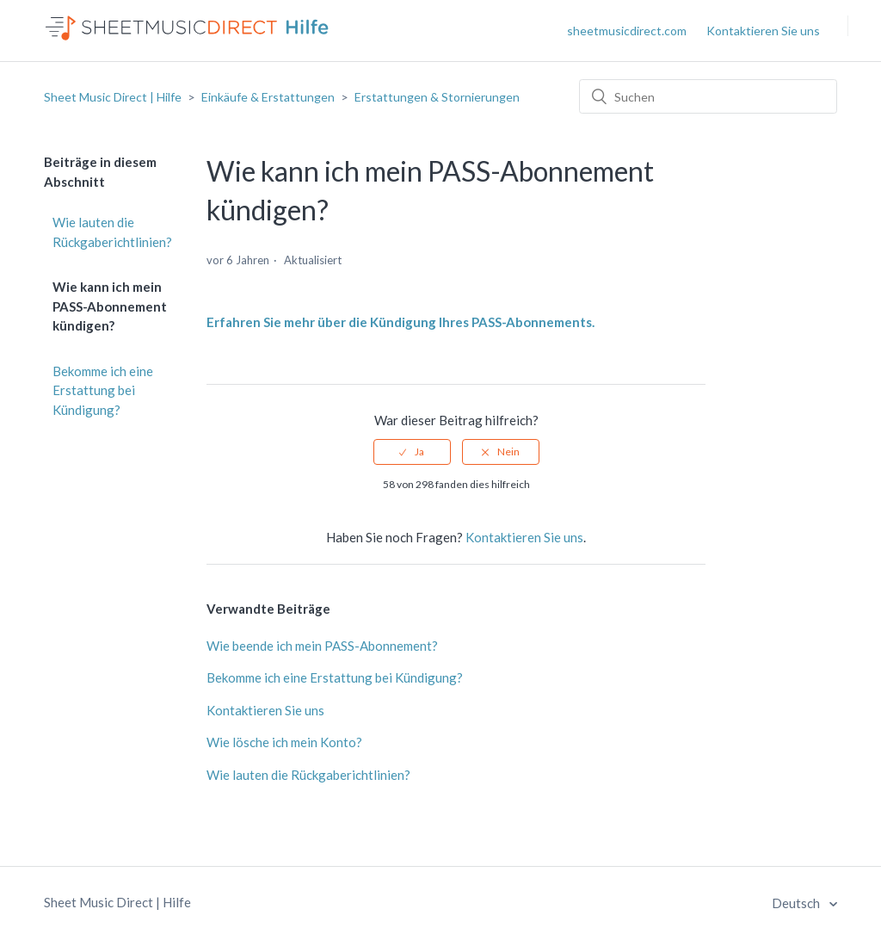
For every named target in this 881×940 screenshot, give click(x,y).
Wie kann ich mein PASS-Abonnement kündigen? (109, 306)
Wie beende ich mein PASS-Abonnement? (322, 645)
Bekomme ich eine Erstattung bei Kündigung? (102, 390)
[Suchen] (708, 96)
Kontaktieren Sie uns (763, 30)
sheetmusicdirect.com (627, 30)
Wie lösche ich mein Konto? (284, 742)
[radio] (412, 452)
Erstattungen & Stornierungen (437, 97)
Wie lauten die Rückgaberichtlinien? (112, 232)
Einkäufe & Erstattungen (268, 97)
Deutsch (797, 903)
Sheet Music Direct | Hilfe (113, 97)
